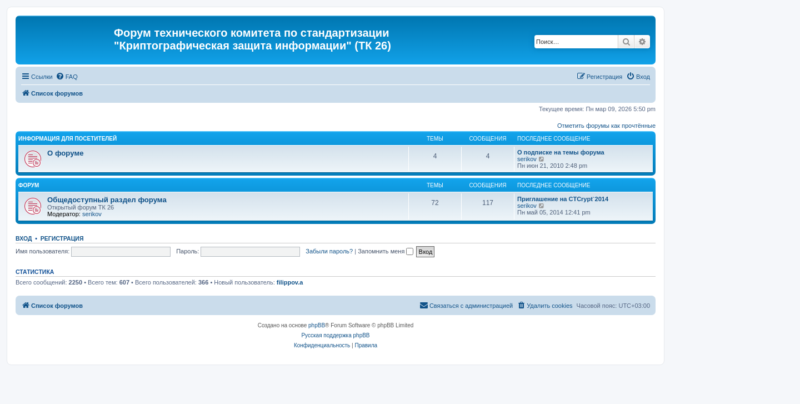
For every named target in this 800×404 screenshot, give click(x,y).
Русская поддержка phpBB (335, 335)
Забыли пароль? (329, 251)
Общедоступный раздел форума (107, 200)
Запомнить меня (385, 251)
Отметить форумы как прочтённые (606, 125)
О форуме (65, 153)
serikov (527, 159)
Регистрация (62, 238)
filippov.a (290, 282)
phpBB (316, 325)
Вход (24, 238)
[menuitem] (67, 76)
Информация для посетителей (67, 139)
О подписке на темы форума (560, 152)
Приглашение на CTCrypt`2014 (562, 199)
